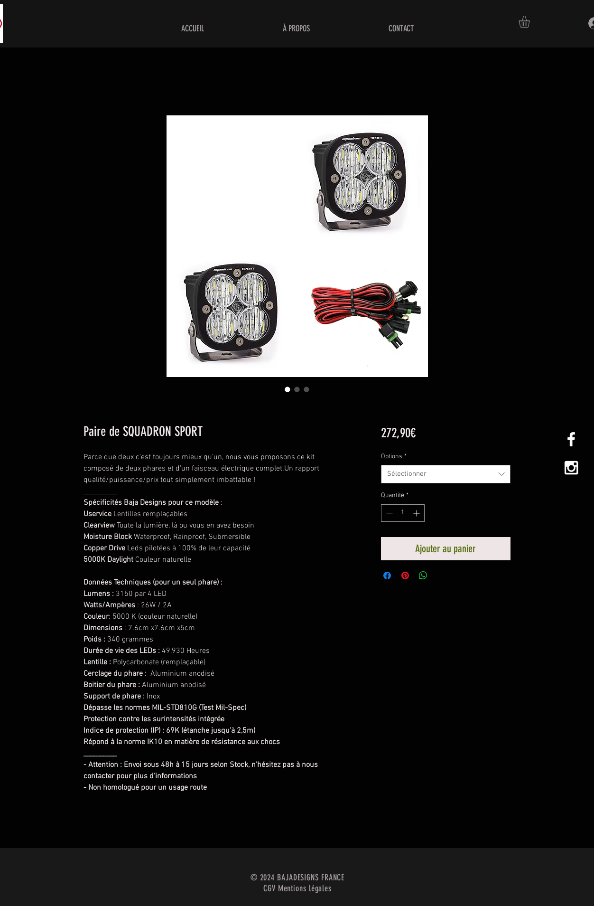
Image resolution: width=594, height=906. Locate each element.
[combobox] (445, 474)
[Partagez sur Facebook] (387, 575)
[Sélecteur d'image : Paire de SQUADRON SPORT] (287, 389)
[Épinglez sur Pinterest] (405, 575)
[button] (531, 22)
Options (394, 457)
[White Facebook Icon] (571, 439)
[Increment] (417, 513)
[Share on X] (441, 575)
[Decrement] (388, 513)
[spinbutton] (402, 513)
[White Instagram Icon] (571, 467)
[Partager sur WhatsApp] (423, 575)
